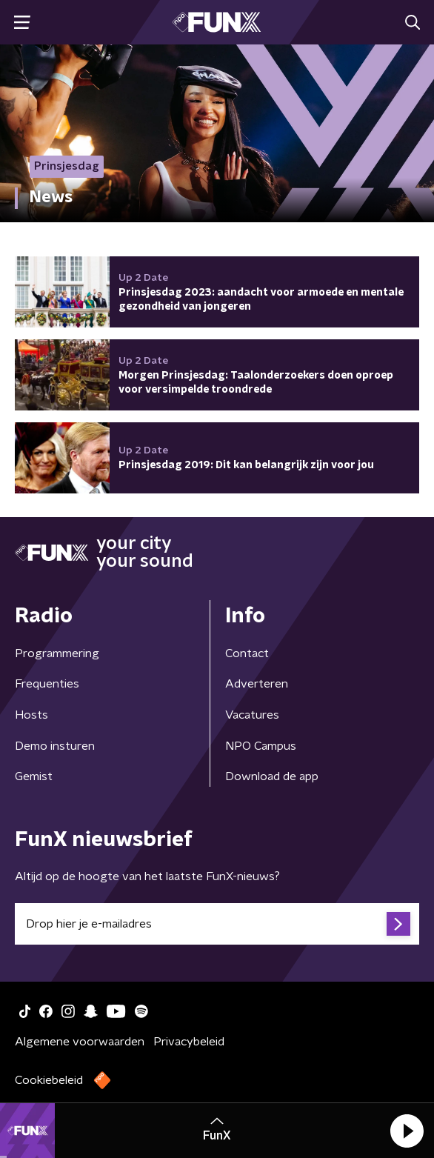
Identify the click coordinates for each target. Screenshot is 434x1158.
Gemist (34, 776)
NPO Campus (260, 746)
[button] (406, 1130)
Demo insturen (55, 746)
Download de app (271, 776)
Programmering (57, 653)
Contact (247, 653)
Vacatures (252, 715)
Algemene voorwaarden (79, 1042)
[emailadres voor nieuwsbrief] (217, 924)
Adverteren (256, 684)
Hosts (31, 715)
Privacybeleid (188, 1042)
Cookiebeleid (49, 1080)
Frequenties (47, 684)
